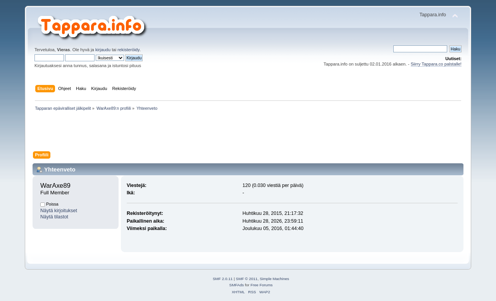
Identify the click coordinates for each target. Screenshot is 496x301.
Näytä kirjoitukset (58, 210)
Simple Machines (274, 279)
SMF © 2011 (247, 279)
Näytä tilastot (54, 217)
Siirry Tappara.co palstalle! (436, 64)
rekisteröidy (128, 49)
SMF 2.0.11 (223, 279)
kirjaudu (102, 49)
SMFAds (236, 285)
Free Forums (261, 285)
